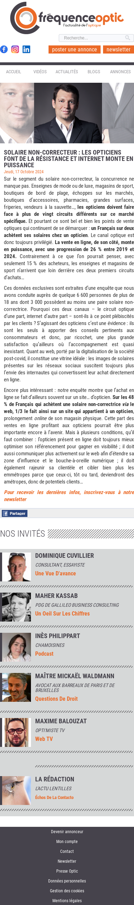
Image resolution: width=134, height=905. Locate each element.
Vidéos (40, 71)
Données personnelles (67, 881)
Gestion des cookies (67, 890)
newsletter (118, 49)
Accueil (13, 71)
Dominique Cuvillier (64, 556)
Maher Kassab (56, 596)
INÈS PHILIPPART (57, 636)
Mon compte (67, 841)
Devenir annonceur (67, 831)
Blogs (94, 71)
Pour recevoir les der (28, 492)
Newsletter (67, 861)
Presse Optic (67, 871)
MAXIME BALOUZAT (61, 721)
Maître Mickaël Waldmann (74, 676)
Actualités (67, 71)
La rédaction (54, 779)
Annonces (120, 71)
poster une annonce (74, 49)
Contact (67, 851)
